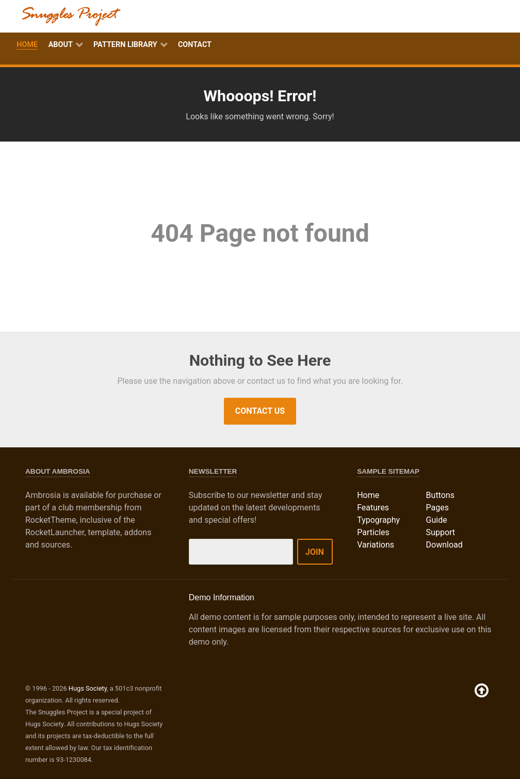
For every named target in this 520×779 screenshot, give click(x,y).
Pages (437, 507)
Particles (373, 532)
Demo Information (221, 597)
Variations (375, 545)
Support (440, 532)
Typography (378, 520)
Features (373, 507)
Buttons (440, 495)
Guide (436, 520)
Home (368, 495)
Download (444, 545)
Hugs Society (88, 688)
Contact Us (260, 411)
